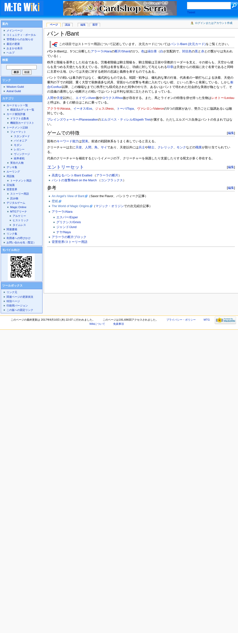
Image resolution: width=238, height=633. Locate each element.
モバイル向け (11, 250)
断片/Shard (122, 51)
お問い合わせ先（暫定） (21, 242)
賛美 (85, 141)
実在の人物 (17, 162)
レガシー (19, 149)
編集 (231, 133)
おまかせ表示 (15, 48)
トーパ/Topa (125, 108)
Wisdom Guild (15, 86)
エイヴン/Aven (86, 98)
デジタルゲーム (16, 202)
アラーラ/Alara (101, 51)
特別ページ (13, 301)
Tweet (191, 12)
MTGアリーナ (18, 211)
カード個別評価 (16, 114)
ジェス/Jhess (104, 108)
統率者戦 (19, 158)
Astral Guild (14, 91)
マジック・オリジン (109, 206)
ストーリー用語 (19, 193)
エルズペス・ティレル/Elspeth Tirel (125, 119)
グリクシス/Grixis (68, 222)
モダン (18, 145)
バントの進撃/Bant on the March (74, 180)
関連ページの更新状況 (20, 296)
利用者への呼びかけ (19, 238)
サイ (104, 147)
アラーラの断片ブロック (69, 237)
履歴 (95, 24)
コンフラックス (112, 180)
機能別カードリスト (22, 122)
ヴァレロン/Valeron (150, 108)
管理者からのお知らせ (20, 39)
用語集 (11, 176)
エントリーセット (65, 167)
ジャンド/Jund (66, 227)
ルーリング (13, 171)
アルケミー (19, 215)
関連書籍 (12, 229)
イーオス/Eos (82, 108)
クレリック (165, 147)
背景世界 (12, 189)
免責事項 (118, 323)
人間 (50, 98)
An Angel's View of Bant (68, 196)
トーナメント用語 (21, 180)
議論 (67, 24)
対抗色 (187, 51)
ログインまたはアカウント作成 (213, 22)
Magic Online (18, 207)
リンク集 (12, 233)
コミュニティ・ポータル (21, 34)
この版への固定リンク (20, 309)
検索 (5, 59)
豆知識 (11, 184)
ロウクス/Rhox (112, 98)
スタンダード (22, 136)
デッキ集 (12, 167)
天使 (60, 98)
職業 (199, 147)
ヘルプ (11, 52)
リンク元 (12, 292)
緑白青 (152, 51)
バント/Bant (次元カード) (188, 44)
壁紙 (55, 201)
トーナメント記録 (17, 127)
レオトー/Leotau (222, 98)
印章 (170, 67)
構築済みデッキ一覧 (22, 109)
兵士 (142, 147)
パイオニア (20, 140)
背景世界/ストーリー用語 (69, 242)
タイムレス (19, 224)
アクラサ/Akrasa (58, 108)
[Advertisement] (69, 268)
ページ (54, 24)
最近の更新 (13, 43)
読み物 (14, 198)
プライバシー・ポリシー (181, 319)
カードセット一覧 (17, 105)
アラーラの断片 (107, 175)
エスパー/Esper (67, 217)
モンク (181, 147)
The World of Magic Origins (70, 206)
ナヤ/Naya (63, 232)
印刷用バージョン (17, 305)
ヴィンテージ (22, 154)
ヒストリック (21, 220)
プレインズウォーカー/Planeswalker (72, 119)
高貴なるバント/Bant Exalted (72, 175)
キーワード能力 (68, 141)
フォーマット (18, 131)
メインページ (15, 30)
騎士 (151, 147)
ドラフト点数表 (19, 118)
